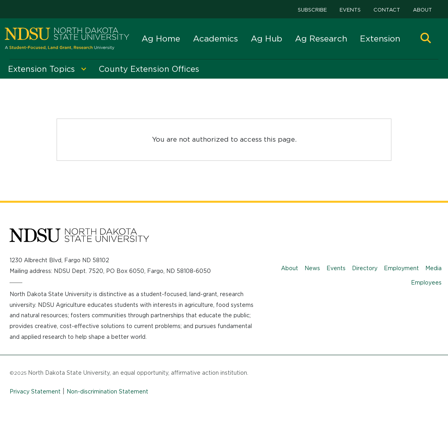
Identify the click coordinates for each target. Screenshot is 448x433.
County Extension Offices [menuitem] (149, 69)
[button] (425, 39)
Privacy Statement (35, 391)
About (422, 10)
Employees (426, 282)
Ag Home (160, 38)
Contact (386, 10)
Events (350, 10)
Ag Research (321, 38)
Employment (401, 268)
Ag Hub (266, 38)
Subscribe (312, 10)
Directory (364, 268)
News (312, 268)
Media (433, 268)
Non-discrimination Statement (107, 391)
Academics (215, 38)
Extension (380, 38)
